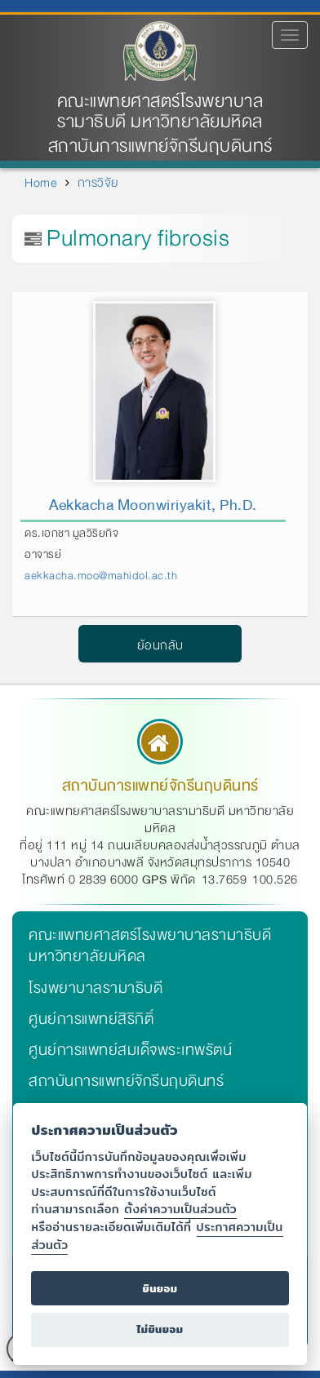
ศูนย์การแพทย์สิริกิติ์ (91, 1019)
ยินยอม (159, 1288)
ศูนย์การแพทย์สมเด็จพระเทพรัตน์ (130, 1050)
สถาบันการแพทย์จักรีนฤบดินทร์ (126, 1081)
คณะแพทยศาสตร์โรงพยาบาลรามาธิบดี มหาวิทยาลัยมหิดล (160, 111)
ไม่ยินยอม (159, 1329)
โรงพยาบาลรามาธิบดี (95, 988)
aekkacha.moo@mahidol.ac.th (100, 575)
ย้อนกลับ (160, 645)
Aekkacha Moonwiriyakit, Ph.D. (153, 505)
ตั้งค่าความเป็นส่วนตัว (180, 1208)
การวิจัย (98, 182)
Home (40, 182)
